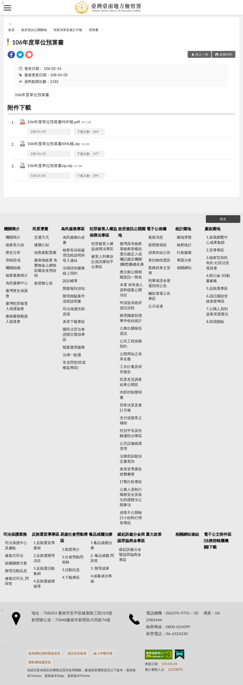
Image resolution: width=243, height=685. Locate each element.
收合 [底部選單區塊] (223, 219)
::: (2, 2)
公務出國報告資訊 (131, 330)
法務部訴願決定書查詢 (131, 458)
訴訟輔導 (70, 280)
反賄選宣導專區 (45, 534)
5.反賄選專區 (217, 288)
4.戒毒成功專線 (101, 578)
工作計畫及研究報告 (131, 369)
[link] (11, 55)
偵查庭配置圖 (45, 252)
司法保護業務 (15, 534)
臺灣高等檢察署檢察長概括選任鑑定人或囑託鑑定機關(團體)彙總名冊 (132, 253)
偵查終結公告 (159, 252)
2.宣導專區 (215, 250)
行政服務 (184, 252)
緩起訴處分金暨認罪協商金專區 (130, 554)
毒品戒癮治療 (100, 534)
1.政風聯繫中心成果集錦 (217, 239)
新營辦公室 (43, 283)
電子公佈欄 (156, 228)
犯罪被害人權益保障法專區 (103, 231)
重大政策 (154, 534)
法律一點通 (72, 354)
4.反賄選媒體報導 (44, 583)
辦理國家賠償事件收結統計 (131, 318)
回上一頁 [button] (201, 54)
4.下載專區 (71, 577)
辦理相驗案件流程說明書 (74, 298)
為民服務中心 (17, 283)
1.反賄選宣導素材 (44, 545)
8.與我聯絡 (215, 321)
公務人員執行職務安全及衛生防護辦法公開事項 (131, 497)
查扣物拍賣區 (159, 260)
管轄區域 (13, 260)
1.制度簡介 (71, 549)
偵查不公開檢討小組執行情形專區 (131, 517)
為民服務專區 (73, 228)
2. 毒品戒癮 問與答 (102, 558)
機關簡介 (12, 228)
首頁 (11, 30)
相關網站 (184, 267)
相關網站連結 (187, 534)
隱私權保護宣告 (40, 662)
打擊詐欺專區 (131, 481)
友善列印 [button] (225, 54)
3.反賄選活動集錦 (44, 571)
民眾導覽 (40, 228)
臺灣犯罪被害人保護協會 (17, 306)
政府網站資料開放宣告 (45, 653)
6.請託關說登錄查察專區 (217, 298)
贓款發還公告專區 (159, 296)
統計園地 (183, 228)
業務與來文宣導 (159, 270)
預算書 (93, 30)
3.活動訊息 (71, 569)
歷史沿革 (13, 252)
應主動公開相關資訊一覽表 (131, 274)
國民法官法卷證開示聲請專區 (74, 334)
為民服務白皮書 (74, 239)
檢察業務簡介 (17, 275)
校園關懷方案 (16, 563)
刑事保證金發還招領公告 (159, 283)
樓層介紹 (41, 245)
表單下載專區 (74, 321)
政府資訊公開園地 (34, 30)
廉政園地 (212, 228)
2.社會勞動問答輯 (72, 559)
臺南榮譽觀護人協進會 (17, 318)
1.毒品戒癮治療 (101, 545)
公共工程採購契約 (131, 343)
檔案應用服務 (74, 347)
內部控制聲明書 (131, 394)
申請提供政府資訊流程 (131, 305)
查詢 (235, 7)
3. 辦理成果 (100, 568)
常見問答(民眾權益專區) (74, 365)
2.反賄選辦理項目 (44, 558)
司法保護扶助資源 (74, 311)
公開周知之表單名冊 (131, 356)
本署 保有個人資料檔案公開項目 (131, 289)
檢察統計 (184, 245)
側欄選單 (7, 8)
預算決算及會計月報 (67, 30)
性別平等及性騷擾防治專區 (131, 433)
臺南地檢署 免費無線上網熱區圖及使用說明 (45, 268)
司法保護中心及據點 (16, 545)
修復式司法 (14, 555)
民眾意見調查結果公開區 (131, 382)
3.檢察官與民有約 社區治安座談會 (217, 262)
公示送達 (155, 306)
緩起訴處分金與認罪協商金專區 (131, 537)
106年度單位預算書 (38, 42)
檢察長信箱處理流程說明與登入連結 (74, 255)
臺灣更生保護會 (17, 293)
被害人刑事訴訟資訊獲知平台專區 (102, 261)
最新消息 (155, 237)
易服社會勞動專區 (74, 537)
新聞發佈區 (157, 245)
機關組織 (13, 267)
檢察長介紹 (15, 245)
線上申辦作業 (103, 653)
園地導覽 (184, 237)
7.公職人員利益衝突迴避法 (217, 311)
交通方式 (41, 237)
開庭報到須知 (74, 288)
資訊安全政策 (77, 653)
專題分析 (184, 260)
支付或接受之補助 (131, 420)
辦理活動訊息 (16, 570)
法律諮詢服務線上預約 (74, 270)
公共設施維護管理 (131, 446)
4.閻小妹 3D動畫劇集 (218, 278)
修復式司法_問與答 (17, 581)
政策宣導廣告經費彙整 (131, 471)
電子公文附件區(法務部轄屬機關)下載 (217, 540)
